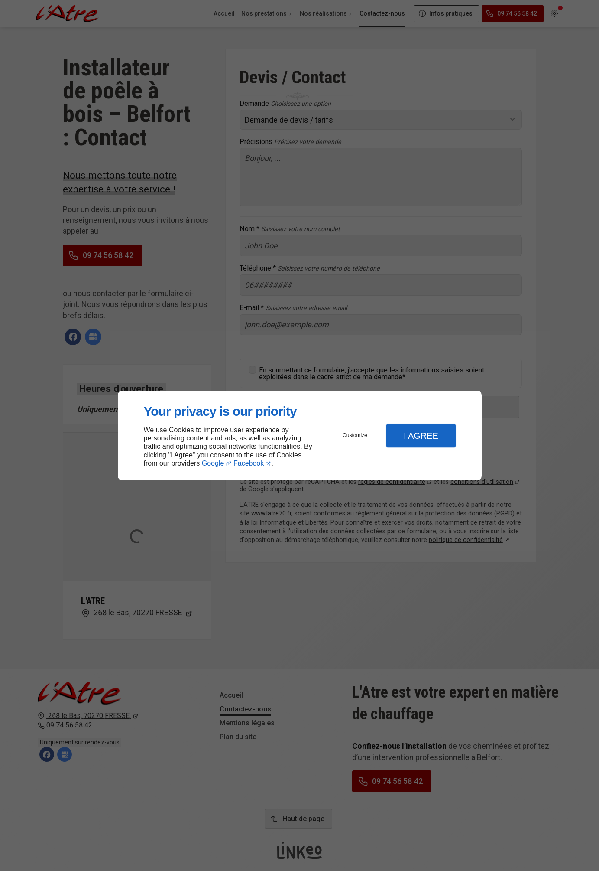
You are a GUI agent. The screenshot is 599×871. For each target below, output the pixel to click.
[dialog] (300, 435)
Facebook (248, 463)
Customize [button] (355, 435)
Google (213, 463)
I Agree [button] (421, 435)
